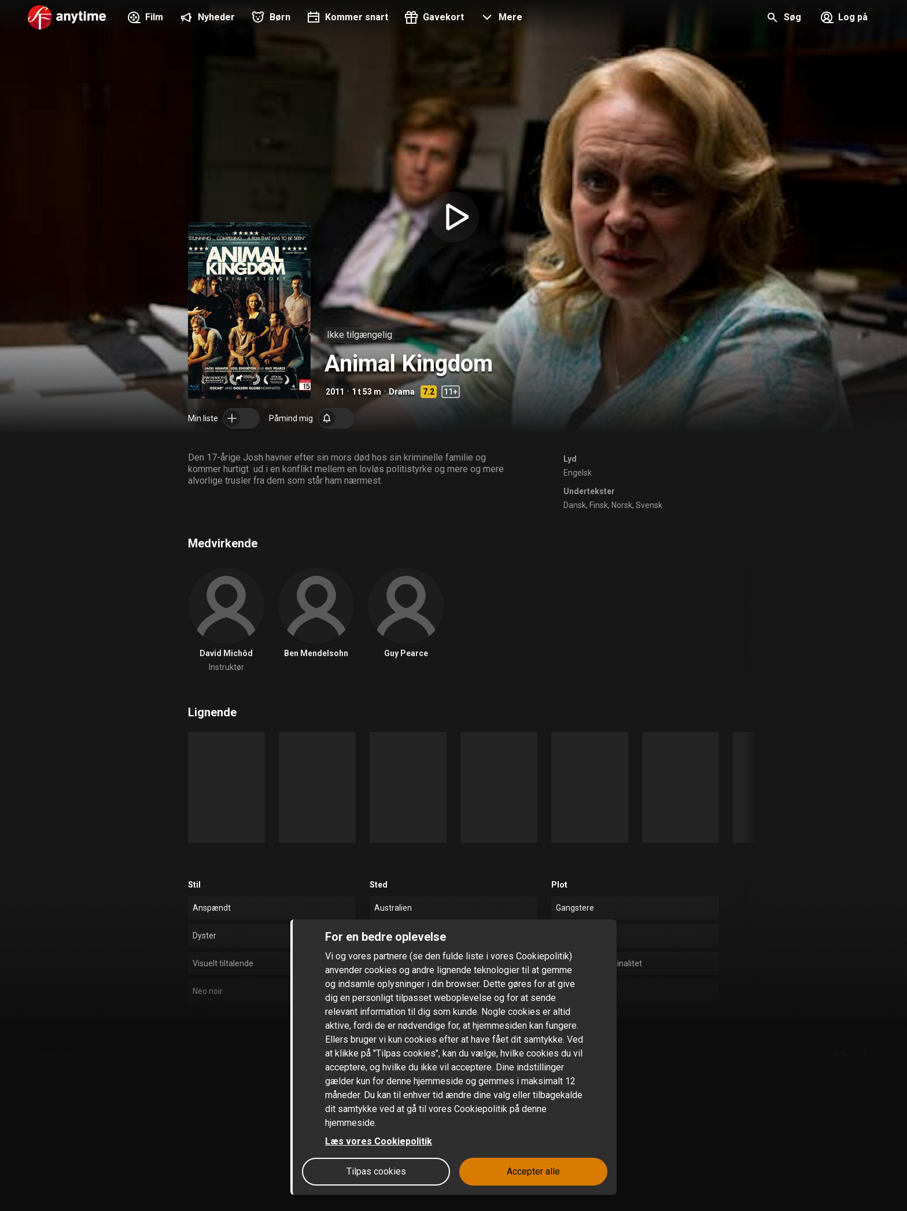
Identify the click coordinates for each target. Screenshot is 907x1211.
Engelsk (577, 472)
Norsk (621, 505)
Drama (402, 391)
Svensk (649, 505)
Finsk (598, 505)
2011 (335, 391)
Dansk (574, 505)
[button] (500, 18)
